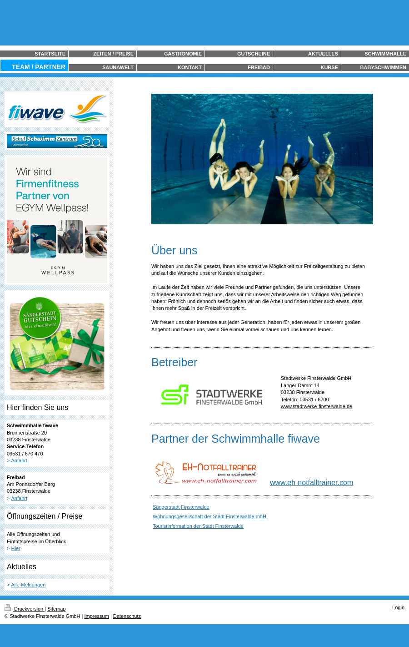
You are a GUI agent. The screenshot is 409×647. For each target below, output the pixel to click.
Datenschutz (127, 616)
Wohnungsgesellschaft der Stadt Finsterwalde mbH (209, 516)
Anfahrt (19, 460)
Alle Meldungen (28, 584)
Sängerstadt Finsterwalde (181, 507)
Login (398, 607)
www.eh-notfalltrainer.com (311, 482)
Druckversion (25, 609)
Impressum (96, 616)
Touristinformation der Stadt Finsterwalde (198, 526)
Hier (15, 548)
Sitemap (56, 609)
